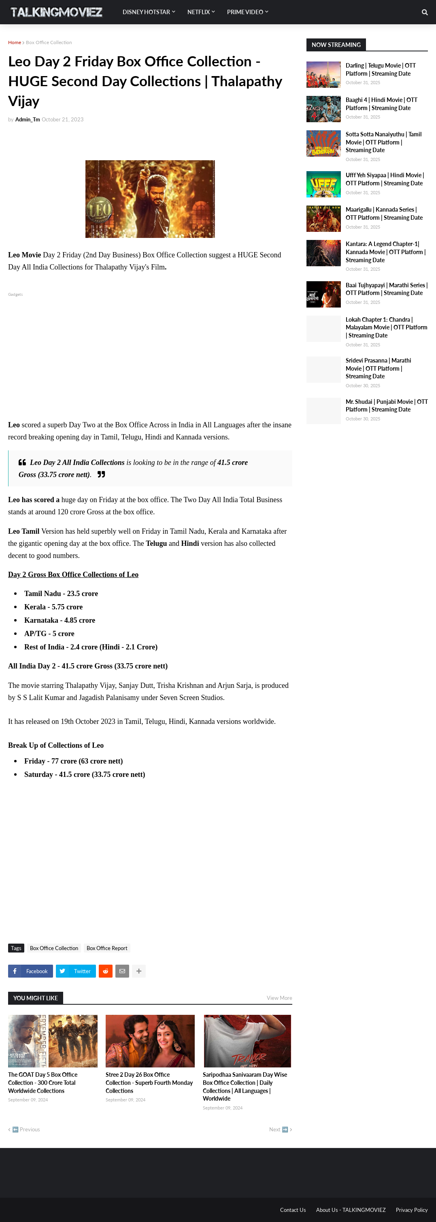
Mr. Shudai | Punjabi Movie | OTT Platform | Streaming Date (387, 405)
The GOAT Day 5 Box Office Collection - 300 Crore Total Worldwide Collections (42, 1082)
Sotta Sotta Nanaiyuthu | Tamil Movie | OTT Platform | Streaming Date (383, 142)
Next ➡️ (278, 1129)
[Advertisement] (150, 355)
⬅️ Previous (26, 1129)
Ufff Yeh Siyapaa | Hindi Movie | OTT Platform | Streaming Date (385, 179)
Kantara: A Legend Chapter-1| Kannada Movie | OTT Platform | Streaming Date (386, 251)
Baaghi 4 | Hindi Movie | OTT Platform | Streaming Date (381, 103)
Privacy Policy (412, 1210)
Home (14, 42)
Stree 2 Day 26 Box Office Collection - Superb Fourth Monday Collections (149, 1082)
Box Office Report (107, 948)
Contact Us (293, 1210)
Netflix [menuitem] (198, 11)
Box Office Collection (49, 42)
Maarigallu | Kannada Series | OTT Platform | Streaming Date (384, 213)
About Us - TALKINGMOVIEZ (351, 1210)
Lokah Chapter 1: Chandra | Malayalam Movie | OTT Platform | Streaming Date (386, 327)
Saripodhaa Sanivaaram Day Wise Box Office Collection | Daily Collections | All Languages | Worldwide (245, 1086)
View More (279, 998)
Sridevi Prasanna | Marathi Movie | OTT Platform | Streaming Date (378, 368)
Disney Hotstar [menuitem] (146, 11)
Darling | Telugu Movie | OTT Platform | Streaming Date (381, 69)
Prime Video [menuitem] (245, 11)
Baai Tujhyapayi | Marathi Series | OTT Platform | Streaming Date (387, 289)
